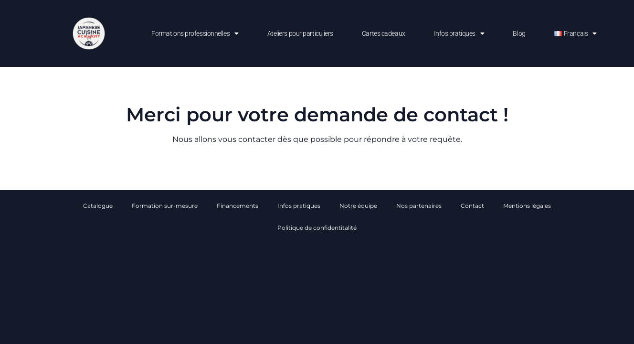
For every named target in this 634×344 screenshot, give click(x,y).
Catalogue (98, 205)
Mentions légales (527, 205)
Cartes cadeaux (383, 33)
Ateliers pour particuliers (300, 33)
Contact (472, 205)
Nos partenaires (419, 205)
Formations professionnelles (194, 33)
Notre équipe (358, 205)
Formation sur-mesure (165, 205)
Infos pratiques (459, 33)
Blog (519, 33)
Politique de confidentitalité (317, 227)
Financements (237, 205)
